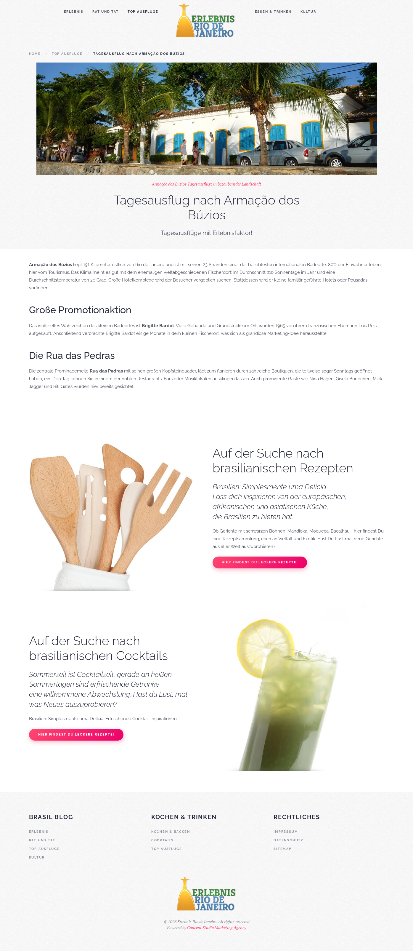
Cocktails (162, 840)
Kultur (308, 12)
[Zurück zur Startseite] (206, 19)
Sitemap (283, 849)
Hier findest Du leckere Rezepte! (260, 562)
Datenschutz (288, 840)
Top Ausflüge (143, 12)
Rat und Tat (105, 12)
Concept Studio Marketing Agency (216, 927)
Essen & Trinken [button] (273, 12)
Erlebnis (73, 12)
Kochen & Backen (170, 832)
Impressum (286, 832)
